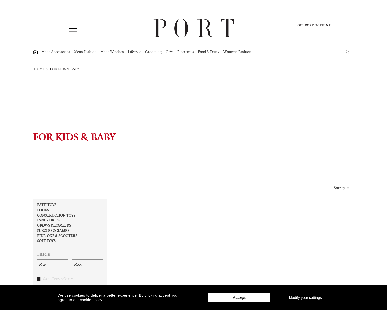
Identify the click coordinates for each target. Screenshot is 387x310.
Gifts (170, 52)
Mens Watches (112, 52)
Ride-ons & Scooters (57, 236)
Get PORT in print (313, 25)
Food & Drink (208, 52)
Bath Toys (46, 205)
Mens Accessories (55, 52)
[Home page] (35, 52)
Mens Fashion (85, 52)
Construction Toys (56, 215)
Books (43, 210)
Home (39, 69)
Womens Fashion (237, 52)
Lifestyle (134, 52)
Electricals (185, 52)
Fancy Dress (48, 220)
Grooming (153, 52)
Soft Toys (46, 241)
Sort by (342, 188)
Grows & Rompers (54, 225)
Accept (239, 297)
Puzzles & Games (53, 231)
